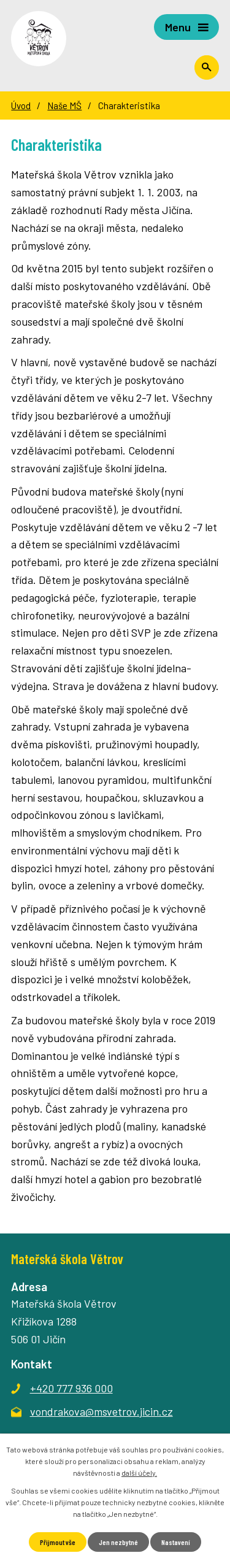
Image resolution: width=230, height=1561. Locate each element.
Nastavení (175, 1542)
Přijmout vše (57, 1542)
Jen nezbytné (118, 1542)
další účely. (139, 1472)
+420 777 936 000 (71, 1388)
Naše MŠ (64, 105)
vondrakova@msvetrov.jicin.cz (101, 1411)
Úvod (21, 105)
